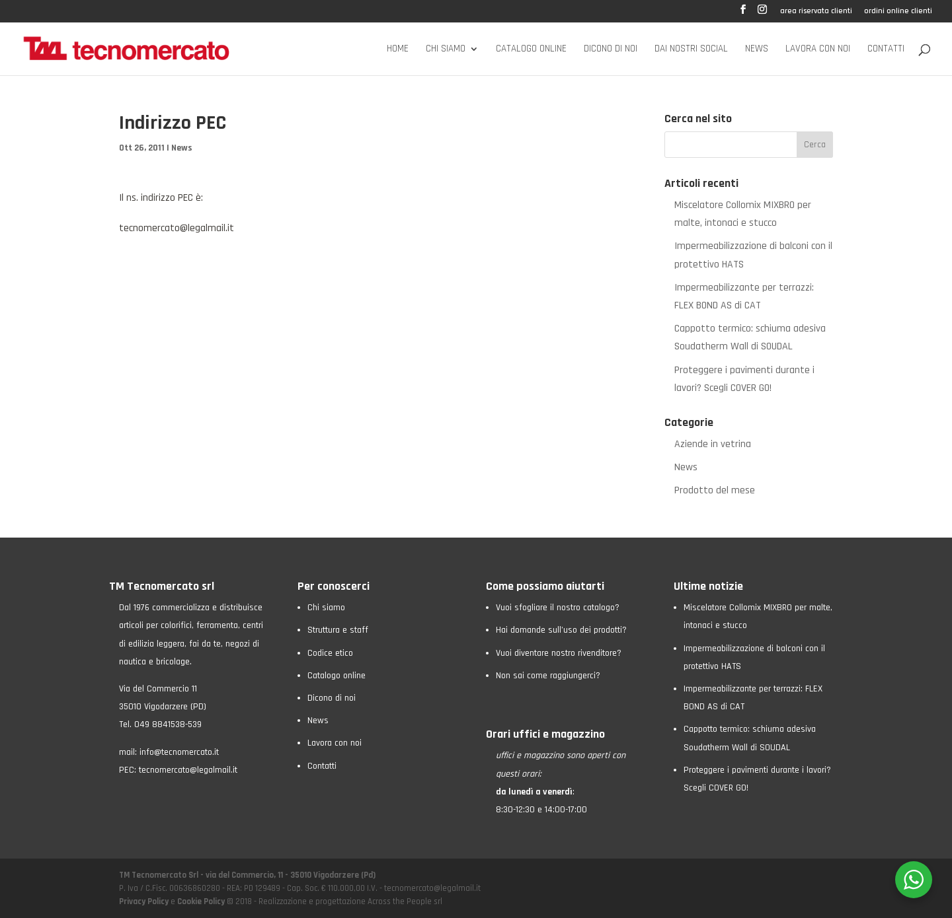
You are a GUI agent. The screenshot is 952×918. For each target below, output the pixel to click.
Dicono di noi (610, 49)
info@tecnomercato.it (179, 752)
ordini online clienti (898, 11)
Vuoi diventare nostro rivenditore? (558, 653)
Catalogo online (531, 49)
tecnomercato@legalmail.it (176, 228)
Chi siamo (445, 49)
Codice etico (330, 653)
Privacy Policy (145, 901)
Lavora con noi (817, 49)
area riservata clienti (816, 11)
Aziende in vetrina (712, 444)
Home (398, 49)
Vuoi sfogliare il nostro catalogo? (557, 608)
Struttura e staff (337, 630)
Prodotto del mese (714, 490)
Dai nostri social (691, 49)
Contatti (885, 49)
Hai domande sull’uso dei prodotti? (561, 630)
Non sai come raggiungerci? (548, 676)
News (756, 49)
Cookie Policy (201, 901)
